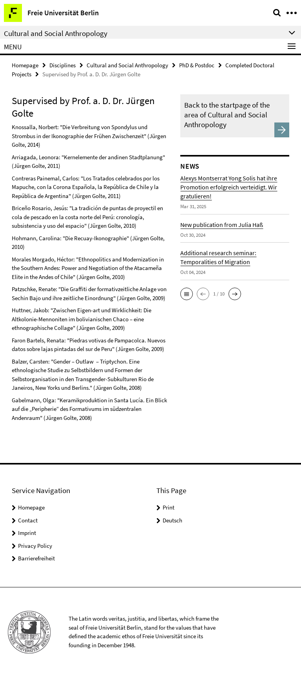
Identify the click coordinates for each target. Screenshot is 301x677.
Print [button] (168, 507)
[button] (186, 294)
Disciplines (62, 65)
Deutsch (172, 520)
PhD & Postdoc (196, 65)
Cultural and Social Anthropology (127, 65)
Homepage (25, 65)
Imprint (27, 533)
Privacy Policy (35, 545)
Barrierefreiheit (36, 558)
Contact (28, 520)
